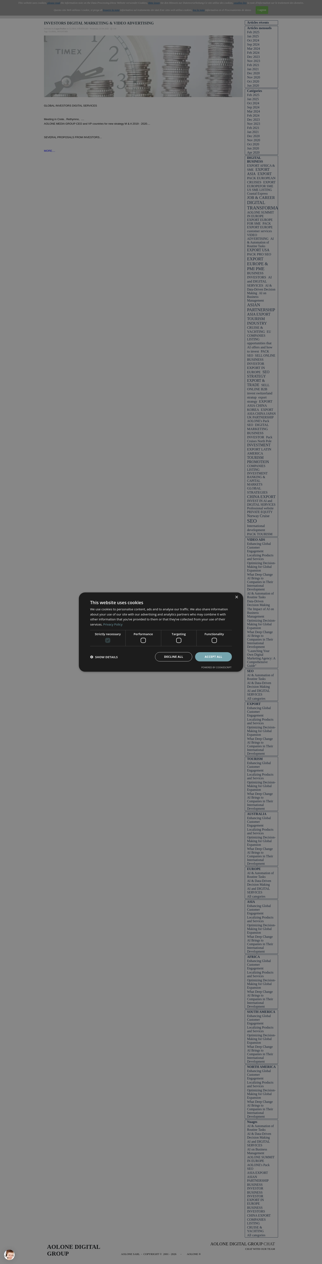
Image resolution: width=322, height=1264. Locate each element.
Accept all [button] (213, 657)
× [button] (236, 597)
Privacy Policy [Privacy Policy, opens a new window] (113, 624)
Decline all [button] (173, 657)
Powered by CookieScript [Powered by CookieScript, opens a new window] (216, 667)
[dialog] (161, 632)
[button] (104, 656)
